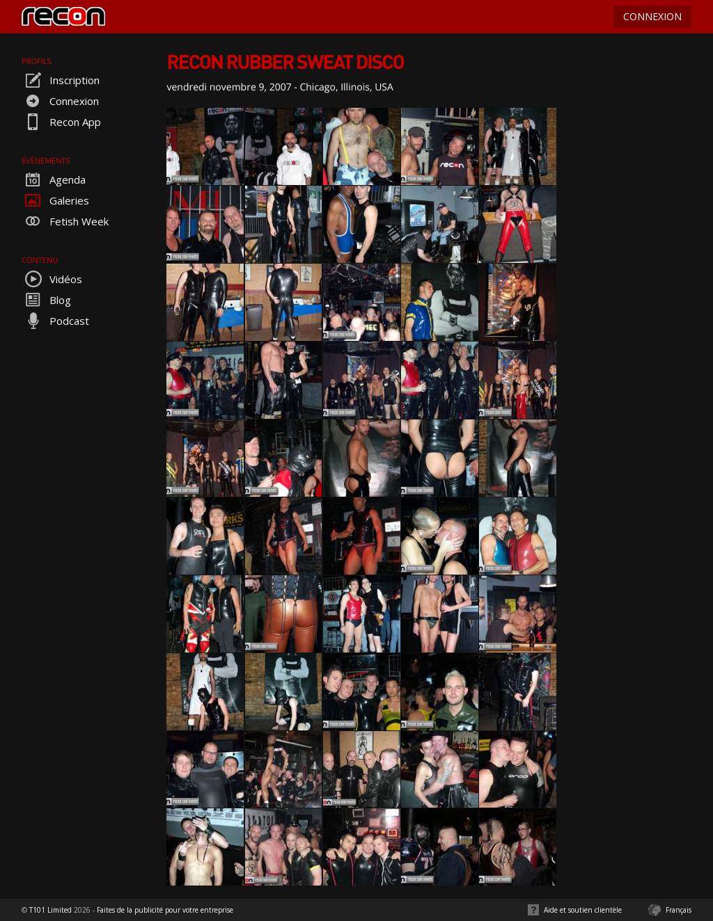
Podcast (55, 320)
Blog (46, 299)
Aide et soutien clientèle (583, 910)
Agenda (54, 179)
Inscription (61, 80)
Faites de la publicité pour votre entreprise (165, 910)
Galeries (55, 200)
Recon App (61, 121)
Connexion (60, 100)
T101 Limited (50, 910)
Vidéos (52, 279)
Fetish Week (65, 221)
